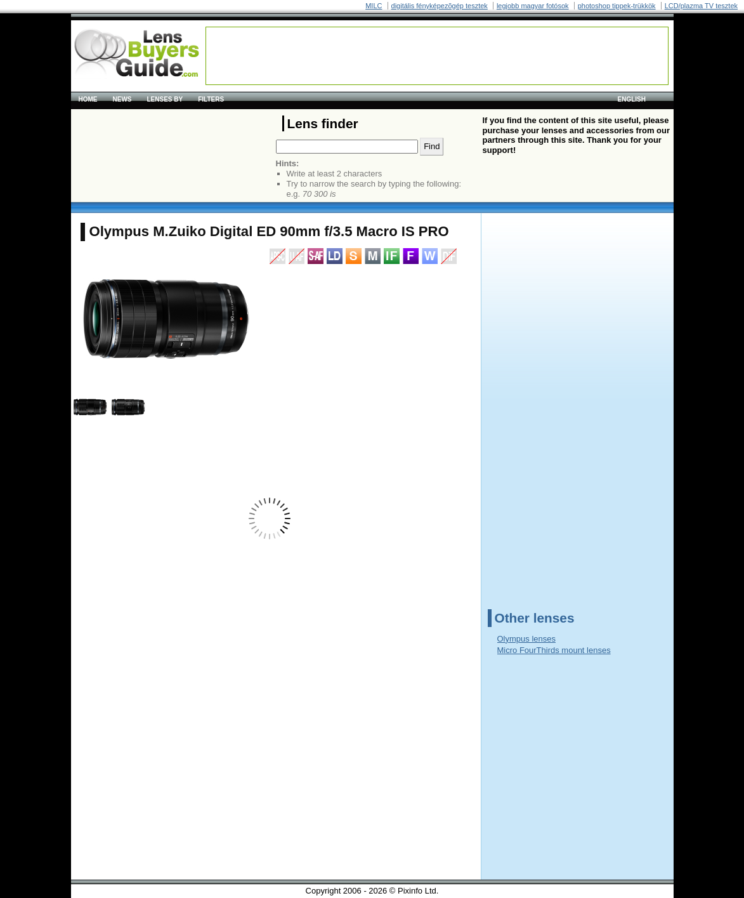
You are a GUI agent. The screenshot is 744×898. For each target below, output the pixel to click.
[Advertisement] (437, 55)
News (122, 99)
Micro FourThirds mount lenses (554, 650)
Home (88, 99)
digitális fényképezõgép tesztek (439, 6)
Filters (211, 99)
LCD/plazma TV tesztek (701, 6)
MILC (373, 6)
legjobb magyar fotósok (533, 6)
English (632, 99)
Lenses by (165, 99)
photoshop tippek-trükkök (617, 6)
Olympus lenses (526, 639)
